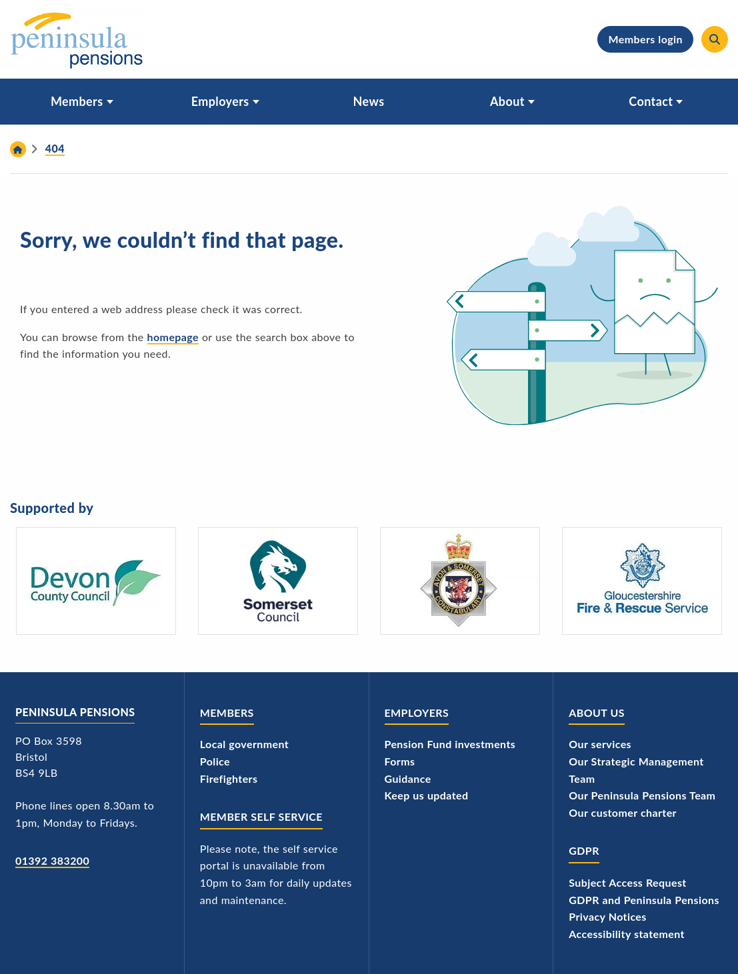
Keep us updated (427, 795)
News (369, 101)
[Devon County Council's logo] (96, 581)
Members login (645, 39)
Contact (651, 101)
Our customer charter (623, 812)
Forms (400, 761)
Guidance (408, 778)
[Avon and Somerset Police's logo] (460, 581)
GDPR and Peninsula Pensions (644, 899)
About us (597, 712)
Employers (220, 101)
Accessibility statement (627, 933)
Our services (600, 743)
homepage (173, 336)
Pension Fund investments (450, 743)
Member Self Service (261, 816)
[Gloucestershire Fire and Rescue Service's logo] (642, 581)
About (507, 101)
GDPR (584, 850)
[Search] (714, 39)
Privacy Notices (608, 916)
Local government (244, 743)
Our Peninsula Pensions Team (642, 795)
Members (77, 101)
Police (215, 761)
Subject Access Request (627, 882)
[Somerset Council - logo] (278, 581)
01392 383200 (52, 860)
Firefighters (229, 778)
